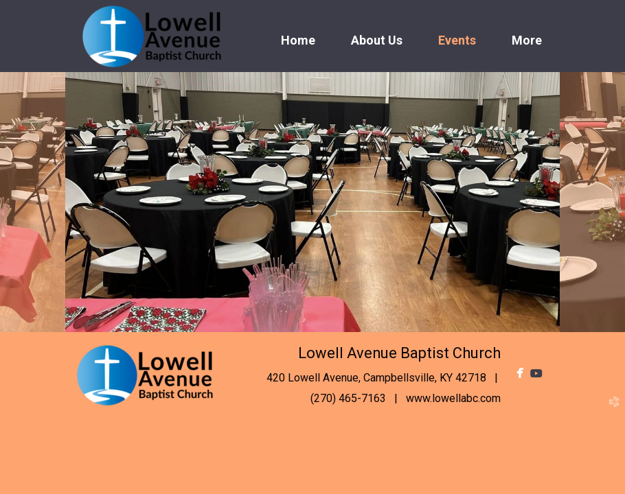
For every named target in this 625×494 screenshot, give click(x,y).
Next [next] (592, 202)
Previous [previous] (32, 202)
